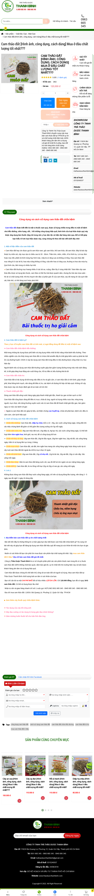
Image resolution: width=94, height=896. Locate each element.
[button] (4, 30)
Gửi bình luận (40, 713)
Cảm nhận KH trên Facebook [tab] (30, 677)
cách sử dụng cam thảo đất (40, 724)
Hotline (39, 893)
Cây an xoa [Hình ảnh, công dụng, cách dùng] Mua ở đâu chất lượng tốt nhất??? (12, 784)
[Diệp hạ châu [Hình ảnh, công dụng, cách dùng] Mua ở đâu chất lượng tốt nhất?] (82, 766)
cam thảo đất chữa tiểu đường (63, 724)
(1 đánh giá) (62, 77)
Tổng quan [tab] (9, 212)
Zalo (55, 893)
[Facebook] (45, 160)
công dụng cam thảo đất (19, 724)
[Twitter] (50, 160)
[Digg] (55, 160)
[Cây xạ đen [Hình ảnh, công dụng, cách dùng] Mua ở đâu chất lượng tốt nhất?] (35, 766)
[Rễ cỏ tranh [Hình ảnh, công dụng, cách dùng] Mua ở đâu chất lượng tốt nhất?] (58, 766)
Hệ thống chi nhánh (60, 21)
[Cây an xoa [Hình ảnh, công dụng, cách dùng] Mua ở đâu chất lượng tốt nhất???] (12, 766)
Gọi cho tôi (61, 125)
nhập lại (55, 713)
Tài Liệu (73, 21)
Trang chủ (23, 893)
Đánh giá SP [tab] (9, 677)
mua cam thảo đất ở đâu (20, 729)
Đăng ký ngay (72, 835)
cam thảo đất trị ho (82, 724)
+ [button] (67, 93)
